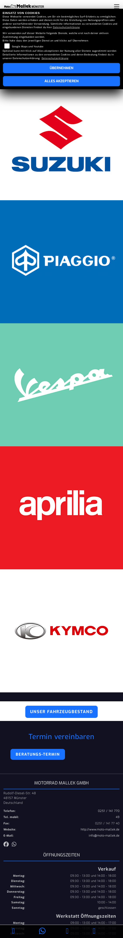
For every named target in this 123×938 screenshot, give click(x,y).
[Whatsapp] (42, 931)
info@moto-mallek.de (104, 835)
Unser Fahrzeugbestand (61, 711)
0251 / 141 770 (109, 811)
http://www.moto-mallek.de (100, 829)
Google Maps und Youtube (28, 46)
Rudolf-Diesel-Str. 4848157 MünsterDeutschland (19, 798)
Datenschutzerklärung (66, 27)
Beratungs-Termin (38, 754)
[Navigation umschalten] (116, 6)
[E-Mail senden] (67, 931)
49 (118, 817)
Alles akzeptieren (61, 81)
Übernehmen (61, 68)
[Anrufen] (13, 931)
